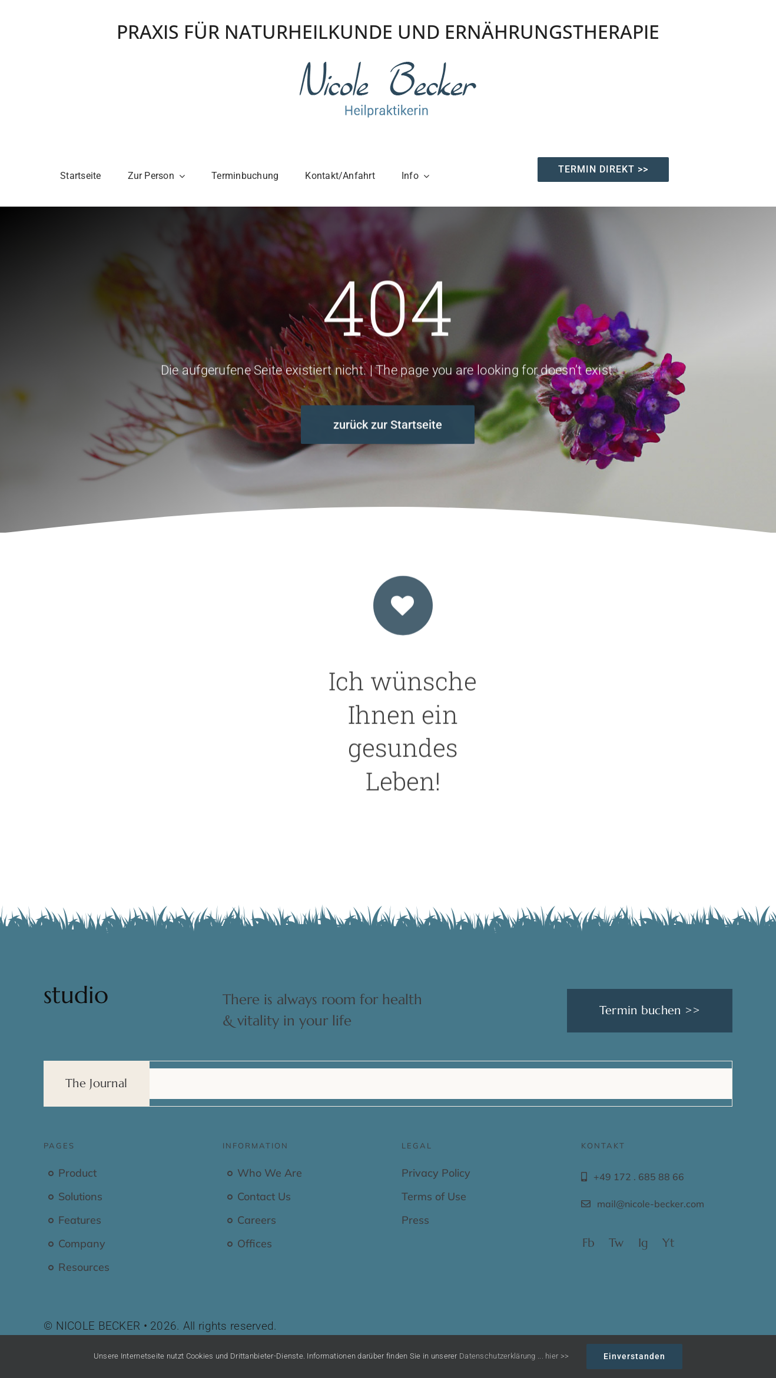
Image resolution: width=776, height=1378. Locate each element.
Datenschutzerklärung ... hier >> (514, 1356)
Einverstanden (634, 1356)
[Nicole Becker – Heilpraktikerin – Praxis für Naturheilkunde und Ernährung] (388, 67)
